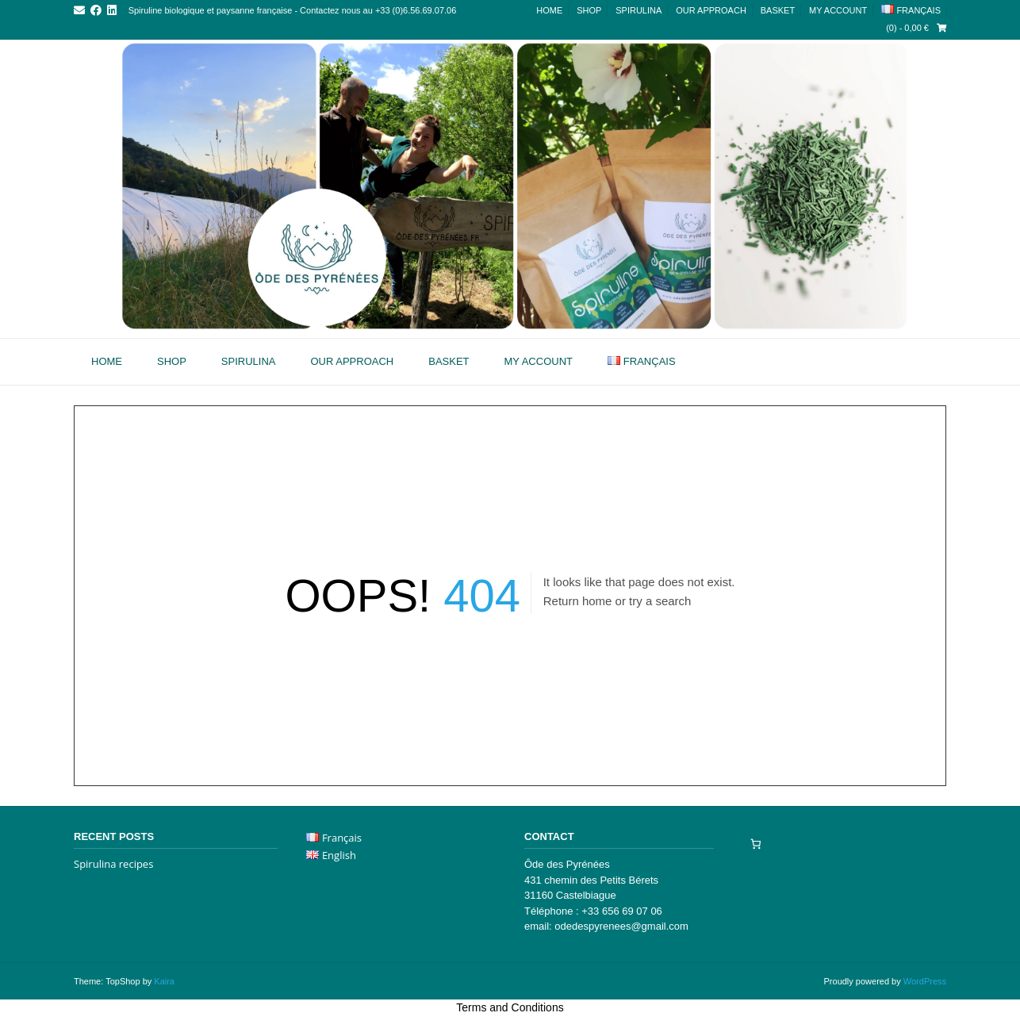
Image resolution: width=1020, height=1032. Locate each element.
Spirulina (638, 10)
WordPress (924, 981)
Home (549, 10)
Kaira (164, 981)
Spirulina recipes (113, 864)
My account (838, 10)
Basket (778, 10)
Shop (589, 10)
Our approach (711, 10)
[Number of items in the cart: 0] (755, 844)
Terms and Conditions (509, 1007)
